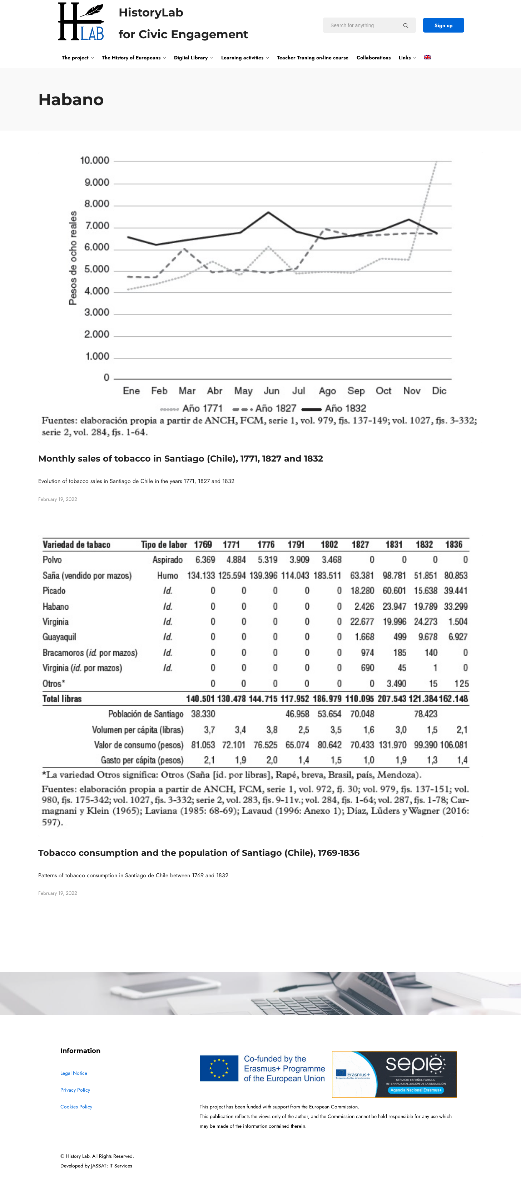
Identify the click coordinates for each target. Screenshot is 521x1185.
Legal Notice (73, 1073)
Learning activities (242, 57)
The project (75, 57)
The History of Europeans (131, 57)
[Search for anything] (406, 25)
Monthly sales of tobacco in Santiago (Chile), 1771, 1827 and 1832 (180, 458)
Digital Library (191, 57)
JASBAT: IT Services (111, 1165)
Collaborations (374, 57)
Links (405, 57)
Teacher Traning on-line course (312, 57)
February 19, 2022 (57, 499)
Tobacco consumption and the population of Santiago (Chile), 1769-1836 (198, 853)
